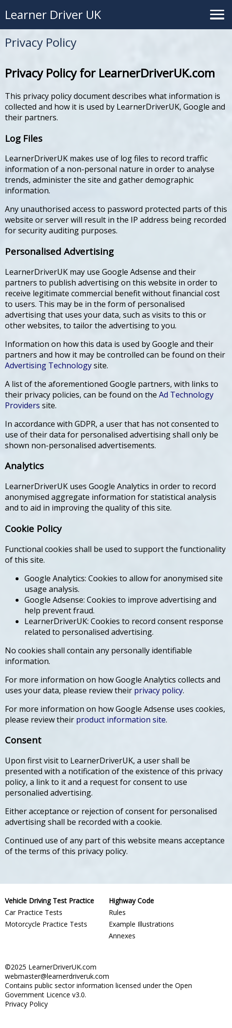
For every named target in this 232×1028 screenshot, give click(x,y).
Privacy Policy (26, 1004)
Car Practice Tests (33, 912)
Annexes (122, 935)
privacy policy (158, 690)
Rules (117, 912)
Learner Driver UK (53, 14)
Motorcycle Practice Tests (46, 924)
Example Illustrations (141, 924)
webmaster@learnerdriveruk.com (57, 976)
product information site (121, 719)
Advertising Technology (48, 365)
